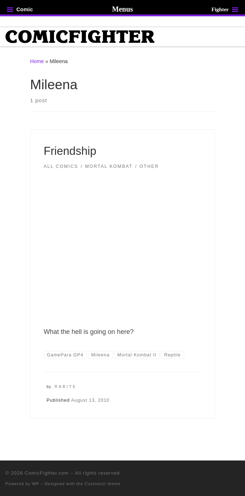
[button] (122, 241)
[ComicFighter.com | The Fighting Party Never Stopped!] (79, 36)
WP (35, 483)
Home (37, 61)
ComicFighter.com (47, 473)
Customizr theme (103, 483)
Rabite (65, 387)
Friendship (70, 151)
